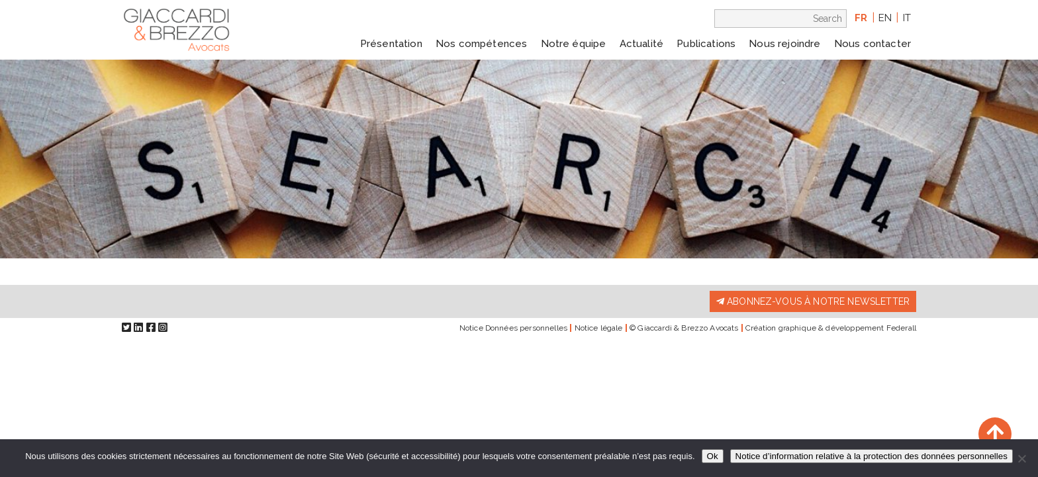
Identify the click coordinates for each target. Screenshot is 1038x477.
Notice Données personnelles (513, 328)
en (885, 18)
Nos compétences (481, 44)
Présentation (391, 44)
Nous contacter (872, 44)
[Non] (1021, 458)
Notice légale (599, 328)
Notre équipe (573, 44)
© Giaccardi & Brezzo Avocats (684, 328)
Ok (712, 456)
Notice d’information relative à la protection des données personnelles (871, 456)
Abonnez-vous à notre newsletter (813, 301)
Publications (706, 44)
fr (861, 18)
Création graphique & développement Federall (830, 328)
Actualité (641, 44)
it (907, 18)
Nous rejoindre (784, 44)
